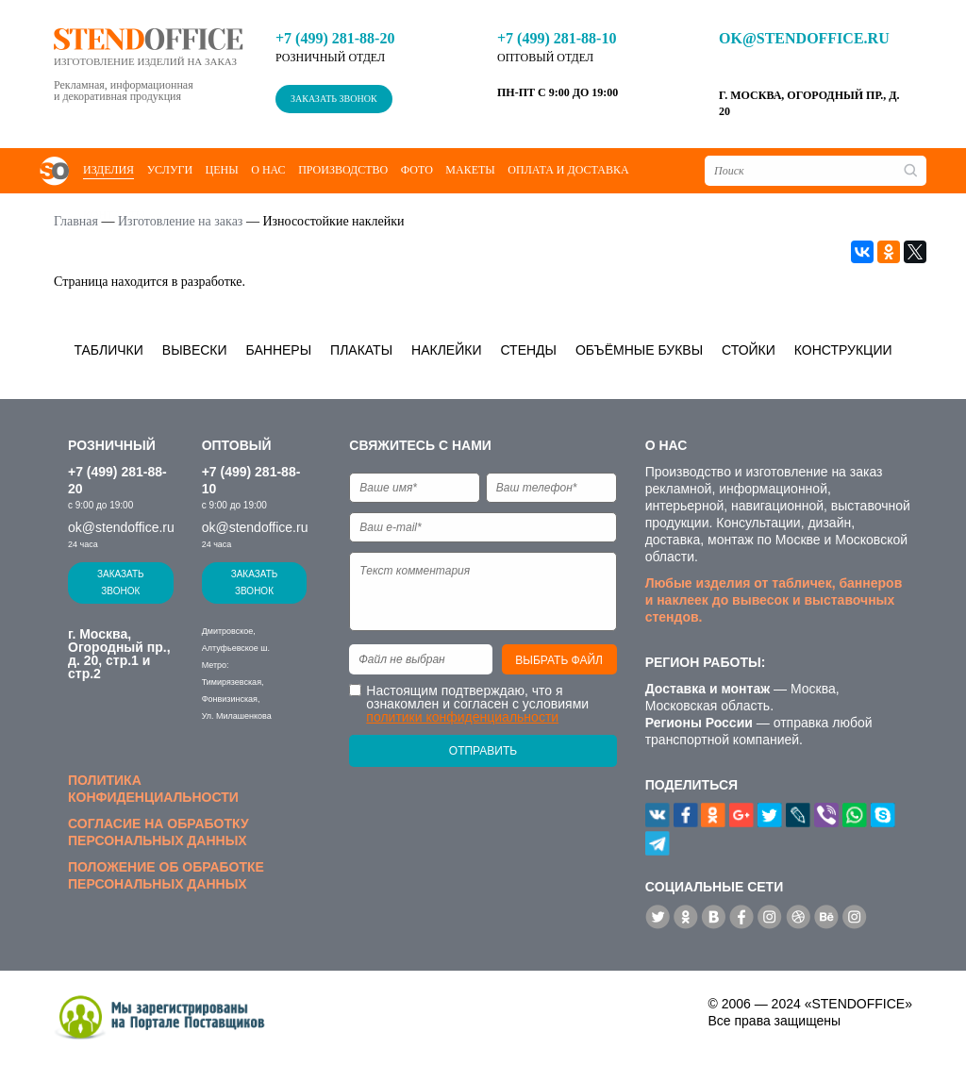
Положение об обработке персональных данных (166, 875)
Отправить (483, 750)
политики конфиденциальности (462, 716)
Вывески (194, 350)
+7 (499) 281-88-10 (556, 38)
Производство (343, 169)
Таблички (108, 350)
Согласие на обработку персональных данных (158, 832)
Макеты (469, 169)
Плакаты (361, 350)
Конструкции (843, 350)
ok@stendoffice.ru (804, 38)
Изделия (108, 169)
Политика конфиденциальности (153, 789)
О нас (268, 169)
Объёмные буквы (639, 350)
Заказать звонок (334, 98)
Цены (222, 169)
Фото (417, 169)
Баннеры (279, 350)
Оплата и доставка (568, 169)
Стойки (748, 350)
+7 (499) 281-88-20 (334, 38)
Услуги (169, 169)
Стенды (528, 350)
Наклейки (446, 350)
